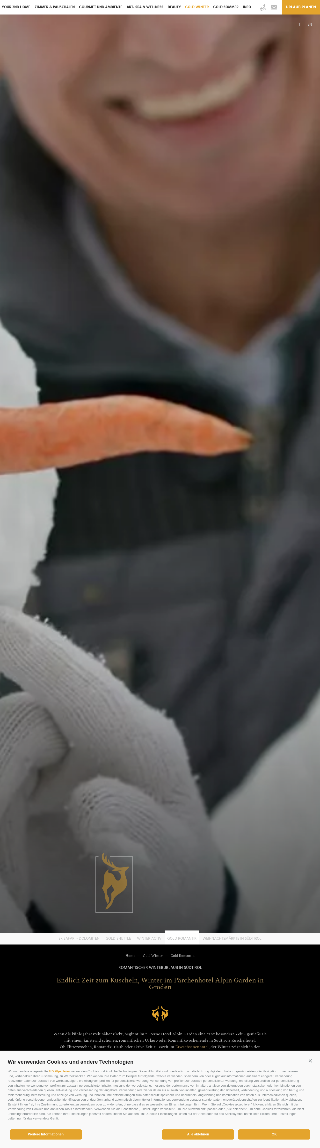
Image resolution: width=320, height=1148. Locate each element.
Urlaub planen (301, 7)
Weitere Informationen (46, 1134)
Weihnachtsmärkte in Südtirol (232, 939)
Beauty (174, 7)
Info (247, 7)
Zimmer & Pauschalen (55, 7)
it (299, 25)
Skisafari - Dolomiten (79, 939)
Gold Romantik (181, 939)
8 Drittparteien (59, 1071)
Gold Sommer (226, 7)
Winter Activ (149, 939)
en (309, 25)
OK (274, 1134)
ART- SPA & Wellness (145, 7)
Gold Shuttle (118, 939)
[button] (310, 1061)
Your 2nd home (16, 7)
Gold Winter (197, 7)
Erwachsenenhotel (192, 1047)
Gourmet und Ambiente (100, 7)
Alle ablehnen (198, 1134)
